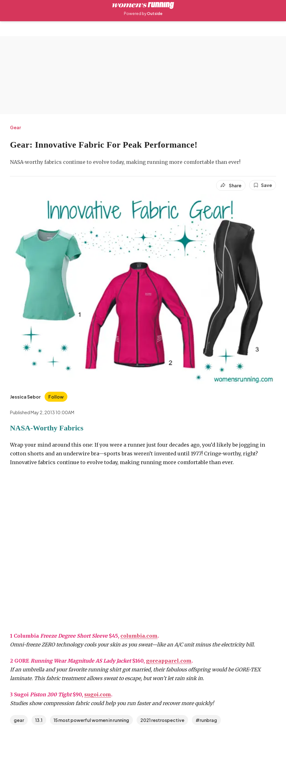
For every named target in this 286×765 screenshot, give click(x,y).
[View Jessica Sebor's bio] (25, 397)
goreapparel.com (168, 661)
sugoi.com (97, 694)
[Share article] (230, 185)
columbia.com (139, 636)
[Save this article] (262, 185)
